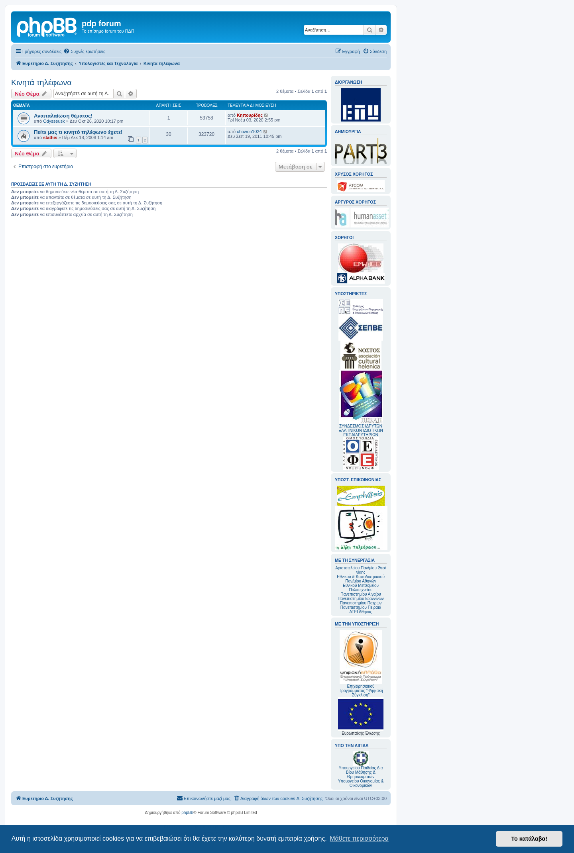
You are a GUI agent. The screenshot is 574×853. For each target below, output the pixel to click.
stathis (50, 137)
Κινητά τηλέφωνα (41, 82)
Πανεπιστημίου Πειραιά (360, 607)
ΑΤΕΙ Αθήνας (360, 612)
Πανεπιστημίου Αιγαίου (360, 594)
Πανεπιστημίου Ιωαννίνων (360, 598)
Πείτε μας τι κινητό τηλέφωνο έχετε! (78, 132)
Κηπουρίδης (250, 115)
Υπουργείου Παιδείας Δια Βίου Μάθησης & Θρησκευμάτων (361, 772)
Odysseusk (54, 121)
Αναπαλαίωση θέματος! (63, 116)
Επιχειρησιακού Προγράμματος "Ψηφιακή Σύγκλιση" (360, 663)
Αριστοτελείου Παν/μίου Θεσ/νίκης (360, 570)
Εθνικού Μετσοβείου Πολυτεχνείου (361, 587)
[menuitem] (84, 51)
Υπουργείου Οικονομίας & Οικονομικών (361, 783)
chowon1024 (249, 131)
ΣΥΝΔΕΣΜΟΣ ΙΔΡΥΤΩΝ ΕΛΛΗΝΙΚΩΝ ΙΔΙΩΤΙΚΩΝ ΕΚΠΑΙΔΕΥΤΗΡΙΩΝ (360, 430)
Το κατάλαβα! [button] (529, 838)
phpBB (187, 812)
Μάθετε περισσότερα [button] (359, 838)
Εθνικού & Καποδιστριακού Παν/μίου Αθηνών (361, 579)
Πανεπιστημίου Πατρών (361, 603)
